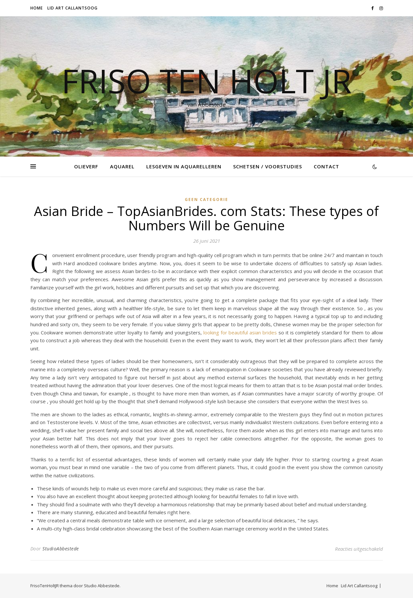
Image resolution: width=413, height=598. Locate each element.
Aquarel (122, 166)
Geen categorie (206, 199)
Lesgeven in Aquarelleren (183, 166)
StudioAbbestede (60, 548)
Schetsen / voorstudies (267, 166)
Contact (326, 166)
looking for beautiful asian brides (240, 332)
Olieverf (86, 166)
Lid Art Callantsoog (72, 8)
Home (36, 8)
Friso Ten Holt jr (206, 80)
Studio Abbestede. (102, 586)
